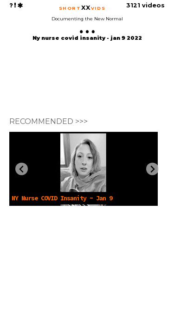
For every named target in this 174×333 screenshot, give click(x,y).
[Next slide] (152, 169)
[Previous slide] (21, 169)
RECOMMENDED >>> (48, 121)
